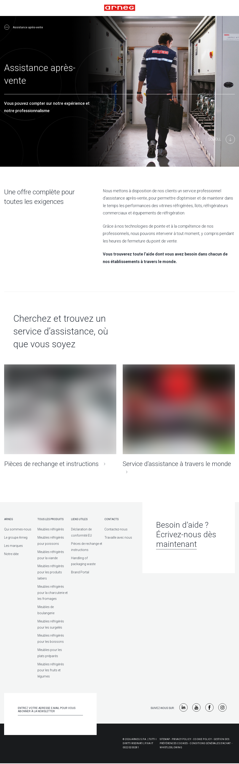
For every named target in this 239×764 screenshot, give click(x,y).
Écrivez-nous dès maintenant (186, 539)
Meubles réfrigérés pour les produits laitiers (50, 572)
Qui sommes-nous (17, 529)
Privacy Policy (181, 739)
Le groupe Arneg (15, 537)
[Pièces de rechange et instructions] (60, 416)
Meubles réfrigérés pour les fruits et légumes (50, 670)
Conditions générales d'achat (210, 743)
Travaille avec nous (118, 537)
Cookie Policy (202, 739)
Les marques (13, 546)
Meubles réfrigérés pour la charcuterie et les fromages (52, 593)
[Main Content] (221, 139)
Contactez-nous (115, 529)
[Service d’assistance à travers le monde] (179, 420)
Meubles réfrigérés (50, 529)
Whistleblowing (171, 747)
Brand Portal (80, 572)
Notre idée (11, 554)
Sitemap (165, 739)
